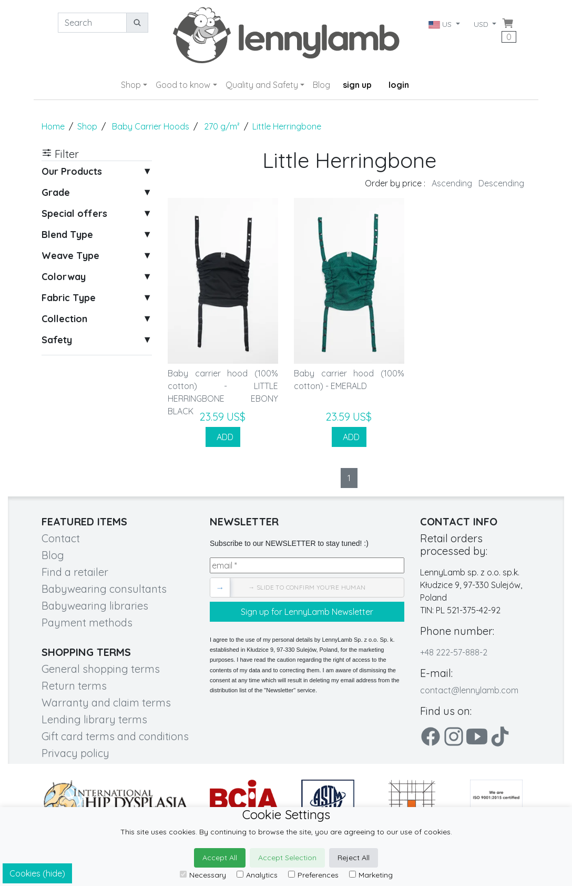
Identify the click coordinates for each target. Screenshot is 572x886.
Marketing (371, 875)
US (440, 24)
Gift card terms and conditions (115, 736)
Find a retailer (75, 572)
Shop (131, 84)
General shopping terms (101, 668)
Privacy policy (75, 753)
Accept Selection (287, 857)
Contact (61, 538)
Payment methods (87, 622)
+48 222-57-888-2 (453, 652)
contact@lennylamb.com (469, 690)
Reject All (354, 857)
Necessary (203, 875)
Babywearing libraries (95, 605)
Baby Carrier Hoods (150, 126)
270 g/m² (222, 126)
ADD (222, 437)
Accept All (219, 857)
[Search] (92, 23)
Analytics (257, 875)
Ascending (452, 183)
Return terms (74, 685)
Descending (501, 183)
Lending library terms (94, 719)
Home (53, 126)
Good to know (183, 84)
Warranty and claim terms (106, 702)
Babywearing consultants (104, 588)
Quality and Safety (262, 84)
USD (482, 24)
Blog (321, 84)
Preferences (313, 875)
